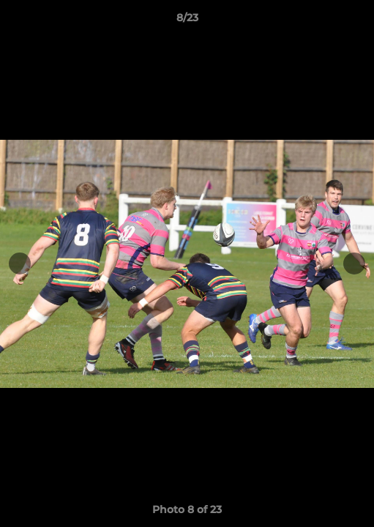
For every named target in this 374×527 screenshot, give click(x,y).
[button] (356, 21)
